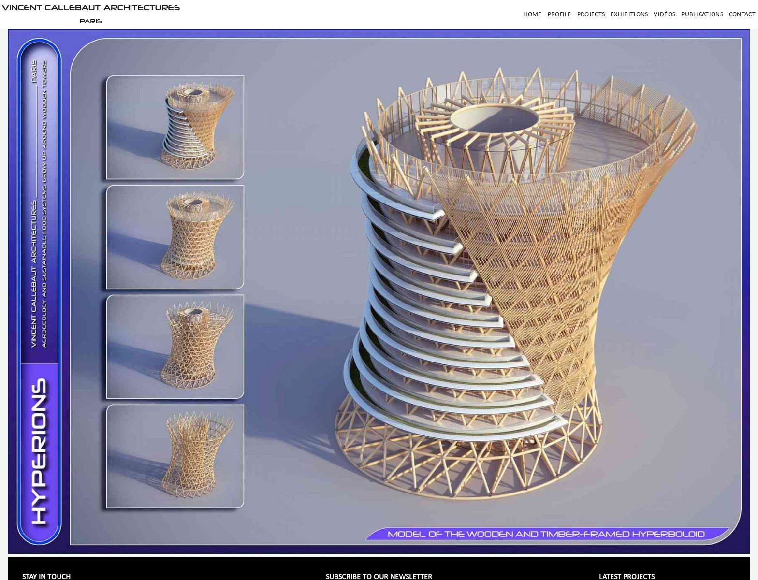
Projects (591, 14)
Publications (702, 14)
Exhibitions (629, 14)
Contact (742, 14)
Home (532, 14)
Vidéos (664, 14)
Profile (559, 14)
